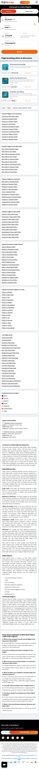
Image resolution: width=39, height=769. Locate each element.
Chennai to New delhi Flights (10, 234)
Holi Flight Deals (6, 340)
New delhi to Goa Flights (9, 151)
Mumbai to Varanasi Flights (9, 184)
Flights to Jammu (7, 325)
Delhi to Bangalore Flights (9, 252)
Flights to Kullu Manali (8, 328)
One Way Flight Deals (8, 365)
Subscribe (24, 732)
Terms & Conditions (20, 755)
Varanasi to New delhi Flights (10, 116)
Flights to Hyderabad (8, 307)
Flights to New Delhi (7, 295)
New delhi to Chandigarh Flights (11, 164)
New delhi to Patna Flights (9, 162)
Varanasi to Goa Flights (8, 124)
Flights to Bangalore (8, 300)
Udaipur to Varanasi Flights (10, 189)
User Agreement (27, 755)
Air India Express (7, 408)
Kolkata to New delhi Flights (10, 214)
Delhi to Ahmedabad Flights (10, 267)
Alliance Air (5, 406)
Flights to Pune (6, 315)
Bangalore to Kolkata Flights (10, 277)
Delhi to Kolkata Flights (8, 262)
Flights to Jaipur (6, 323)
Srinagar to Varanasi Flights (10, 199)
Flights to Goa (6, 297)
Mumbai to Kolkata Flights (9, 282)
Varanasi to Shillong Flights (10, 134)
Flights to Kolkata (7, 302)
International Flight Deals (9, 368)
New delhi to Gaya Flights (9, 172)
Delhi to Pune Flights (8, 257)
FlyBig (4, 411)
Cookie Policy (33, 758)
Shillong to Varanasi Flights (10, 204)
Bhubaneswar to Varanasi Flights (11, 197)
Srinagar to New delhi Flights (10, 237)
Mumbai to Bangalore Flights (10, 249)
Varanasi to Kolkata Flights (9, 119)
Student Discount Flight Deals (10, 353)
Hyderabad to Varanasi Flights (11, 202)
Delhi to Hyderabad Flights (10, 254)
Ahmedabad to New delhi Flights (11, 232)
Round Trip (29, 11)
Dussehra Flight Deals (8, 343)
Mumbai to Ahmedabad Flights (11, 270)
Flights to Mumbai (7, 292)
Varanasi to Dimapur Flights (10, 137)
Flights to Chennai (7, 312)
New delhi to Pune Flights (9, 156)
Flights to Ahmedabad (8, 305)
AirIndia (4, 403)
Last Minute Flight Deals (9, 373)
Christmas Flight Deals (8, 355)
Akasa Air (5, 401)
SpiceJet (5, 398)
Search (19, 52)
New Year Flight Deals (8, 350)
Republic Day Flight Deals (9, 345)
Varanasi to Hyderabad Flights (11, 131)
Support (22, 751)
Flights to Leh (6, 317)
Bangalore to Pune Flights (9, 280)
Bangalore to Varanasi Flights (10, 194)
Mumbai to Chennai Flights (9, 259)
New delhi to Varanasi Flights (10, 167)
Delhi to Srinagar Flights (9, 275)
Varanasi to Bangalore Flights (10, 126)
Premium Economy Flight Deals (11, 386)
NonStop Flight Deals (8, 370)
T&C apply (11, 69)
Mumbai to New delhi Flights (10, 224)
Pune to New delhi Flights (9, 229)
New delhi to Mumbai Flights (10, 149)
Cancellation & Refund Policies (19, 758)
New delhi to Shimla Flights (10, 169)
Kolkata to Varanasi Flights (9, 187)
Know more (28, 73)
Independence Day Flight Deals (11, 348)
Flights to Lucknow (7, 310)
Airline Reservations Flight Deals (11, 381)
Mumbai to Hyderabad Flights (10, 265)
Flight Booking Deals (8, 376)
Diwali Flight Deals (7, 337)
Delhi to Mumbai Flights (8, 247)
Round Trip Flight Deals (9, 363)
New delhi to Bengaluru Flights (11, 154)
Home (3, 108)
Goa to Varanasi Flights (8, 192)
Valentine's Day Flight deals (10, 358)
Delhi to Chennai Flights (9, 272)
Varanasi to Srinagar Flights (10, 129)
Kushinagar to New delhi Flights (11, 217)
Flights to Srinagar (7, 320)
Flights (9, 108)
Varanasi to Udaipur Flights (10, 121)
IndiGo (4, 396)
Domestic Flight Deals (8, 360)
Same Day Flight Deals (8, 378)
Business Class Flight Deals (10, 383)
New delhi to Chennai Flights (10, 159)
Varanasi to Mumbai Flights (9, 139)
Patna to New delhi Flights (9, 227)
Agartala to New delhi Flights (10, 222)
